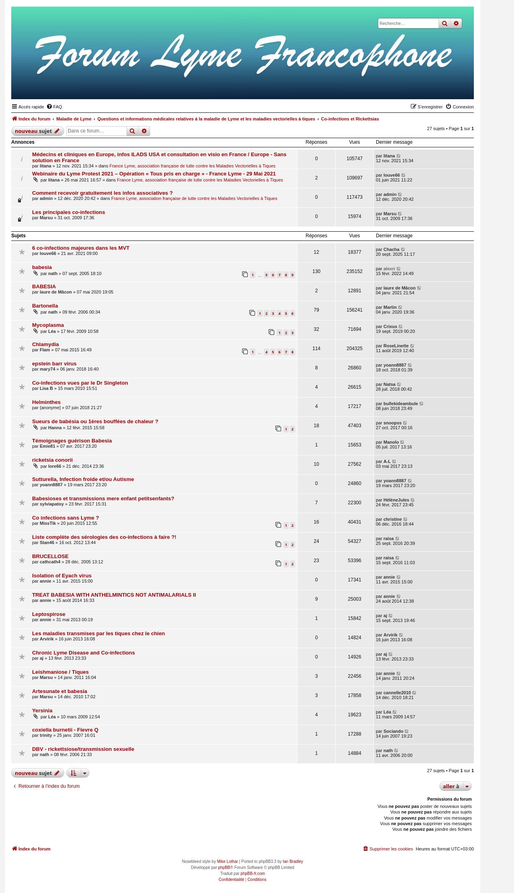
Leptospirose (48, 614)
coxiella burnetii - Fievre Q (65, 730)
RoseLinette (396, 345)
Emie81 (47, 446)
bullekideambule (400, 403)
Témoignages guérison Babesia (72, 441)
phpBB (224, 867)
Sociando (393, 731)
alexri (389, 268)
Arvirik (47, 638)
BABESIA (44, 286)
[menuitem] (54, 107)
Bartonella (45, 306)
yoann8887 (394, 365)
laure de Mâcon (56, 292)
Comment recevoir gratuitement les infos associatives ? (102, 193)
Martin (390, 307)
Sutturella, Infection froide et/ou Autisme (83, 479)
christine (392, 519)
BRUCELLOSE (50, 556)
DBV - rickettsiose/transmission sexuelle (83, 749)
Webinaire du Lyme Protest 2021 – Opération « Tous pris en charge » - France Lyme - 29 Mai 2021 (154, 174)
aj (385, 615)
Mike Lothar (227, 861)
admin (46, 198)
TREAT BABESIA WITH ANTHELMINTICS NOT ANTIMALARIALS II (114, 595)
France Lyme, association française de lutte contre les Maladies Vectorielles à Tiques (192, 165)
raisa (388, 538)
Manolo (391, 442)
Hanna (55, 427)
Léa (52, 331)
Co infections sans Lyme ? (65, 518)
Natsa (389, 384)
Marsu (46, 217)
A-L (387, 461)
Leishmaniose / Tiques (60, 672)
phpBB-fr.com (253, 873)
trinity (46, 735)
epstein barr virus (54, 364)
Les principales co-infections (68, 212)
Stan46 (47, 542)
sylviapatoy (52, 504)
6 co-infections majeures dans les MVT (81, 248)
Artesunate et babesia (59, 691)
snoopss (392, 422)
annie (45, 581)
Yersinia (42, 710)
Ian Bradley (293, 861)
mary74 (47, 369)
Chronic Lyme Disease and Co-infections (83, 653)
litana (45, 165)
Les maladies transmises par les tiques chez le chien (98, 633)
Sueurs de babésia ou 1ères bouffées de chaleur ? (95, 421)
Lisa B (46, 388)
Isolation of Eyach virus (62, 576)
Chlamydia (45, 344)
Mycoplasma (48, 325)
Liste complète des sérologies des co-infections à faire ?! (104, 537)
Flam (45, 349)
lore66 (54, 466)
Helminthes (46, 402)
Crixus (390, 326)
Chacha (391, 249)
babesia (42, 267)
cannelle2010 (397, 692)
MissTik (48, 523)
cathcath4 (50, 561)
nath (52, 273)
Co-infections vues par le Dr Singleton (80, 383)
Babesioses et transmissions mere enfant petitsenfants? (103, 498)
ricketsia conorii (52, 460)
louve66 (391, 175)
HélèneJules (396, 499)
